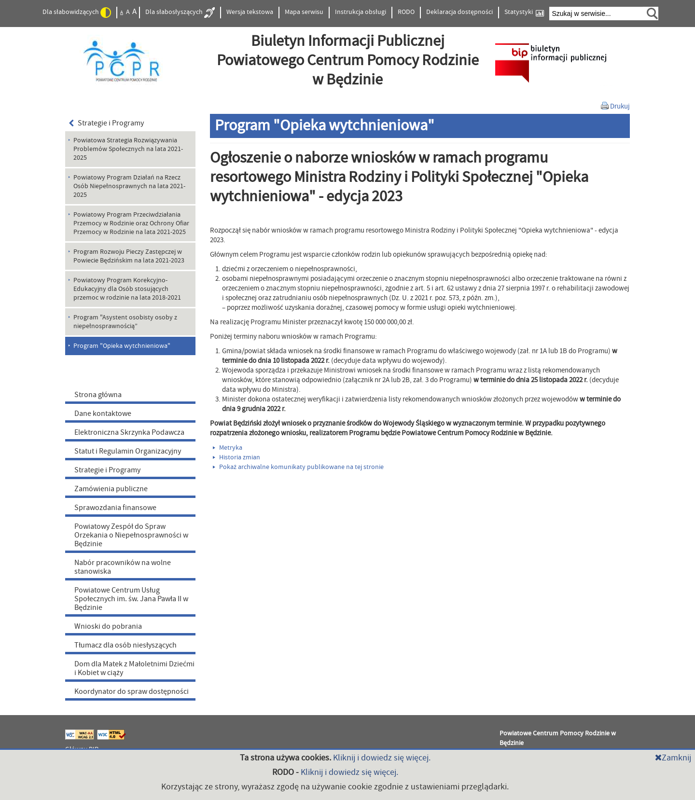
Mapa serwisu (304, 12)
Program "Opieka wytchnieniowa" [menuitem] (121, 346)
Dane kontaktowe (102, 413)
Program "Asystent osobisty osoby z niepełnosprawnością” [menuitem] (125, 322)
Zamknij (673, 757)
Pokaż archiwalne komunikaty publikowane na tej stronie (298, 467)
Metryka (227, 447)
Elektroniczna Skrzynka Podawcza (129, 432)
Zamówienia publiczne (111, 489)
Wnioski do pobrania (108, 626)
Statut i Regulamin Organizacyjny (127, 451)
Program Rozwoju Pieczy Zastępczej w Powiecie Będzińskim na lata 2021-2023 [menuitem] (128, 256)
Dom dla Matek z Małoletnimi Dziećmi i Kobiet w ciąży (134, 668)
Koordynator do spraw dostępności (131, 691)
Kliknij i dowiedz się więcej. (382, 757)
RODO (406, 12)
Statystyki (524, 12)
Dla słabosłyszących (180, 12)
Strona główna (98, 395)
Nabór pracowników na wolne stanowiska (122, 567)
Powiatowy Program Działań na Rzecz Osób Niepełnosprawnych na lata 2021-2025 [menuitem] (129, 186)
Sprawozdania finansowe (115, 507)
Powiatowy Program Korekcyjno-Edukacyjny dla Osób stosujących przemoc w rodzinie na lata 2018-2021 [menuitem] (127, 289)
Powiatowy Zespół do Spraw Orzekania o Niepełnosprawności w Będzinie (131, 535)
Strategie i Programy (106, 123)
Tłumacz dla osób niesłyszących (125, 645)
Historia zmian (236, 457)
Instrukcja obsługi (360, 12)
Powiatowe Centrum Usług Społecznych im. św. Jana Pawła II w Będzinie (131, 598)
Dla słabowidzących (76, 12)
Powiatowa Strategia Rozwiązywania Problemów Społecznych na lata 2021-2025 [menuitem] (128, 149)
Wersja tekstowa (249, 12)
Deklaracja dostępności (459, 12)
